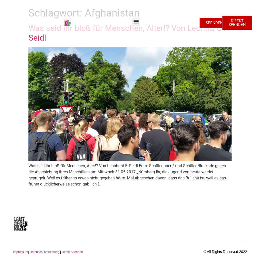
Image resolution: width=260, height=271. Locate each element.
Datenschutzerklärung (44, 252)
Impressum (20, 252)
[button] (136, 22)
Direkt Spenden (72, 252)
